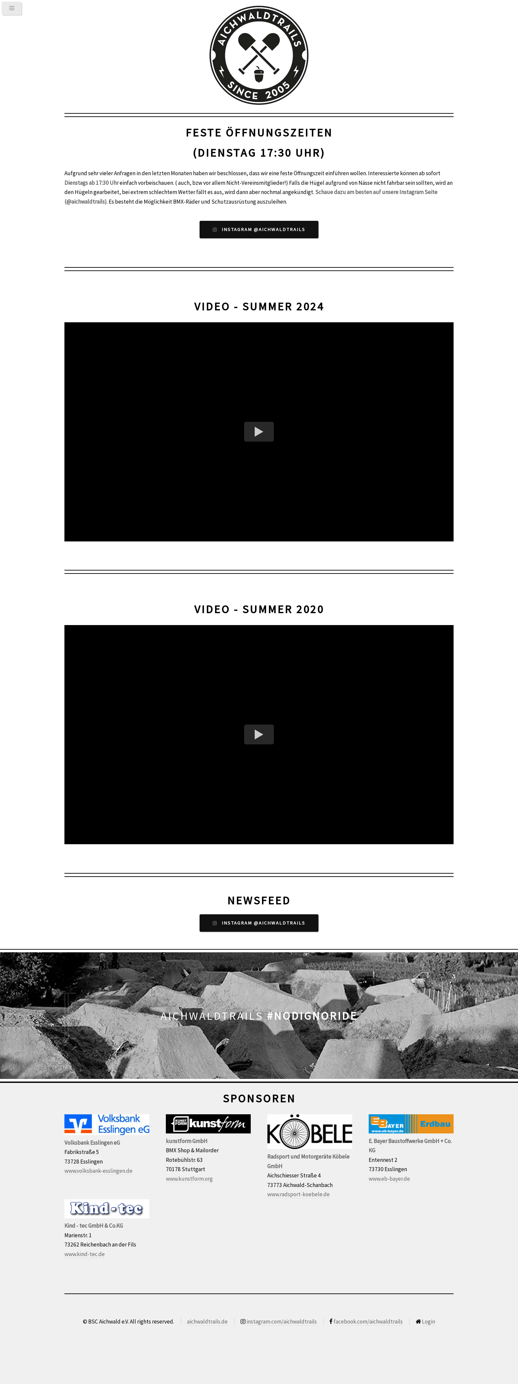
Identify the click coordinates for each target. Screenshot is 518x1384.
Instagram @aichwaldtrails (263, 229)
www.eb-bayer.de (389, 1178)
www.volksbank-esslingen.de (98, 1170)
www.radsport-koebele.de (298, 1194)
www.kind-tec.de (84, 1254)
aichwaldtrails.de (207, 1321)
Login (428, 1321)
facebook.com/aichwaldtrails (368, 1321)
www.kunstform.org (189, 1178)
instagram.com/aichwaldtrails (281, 1321)
